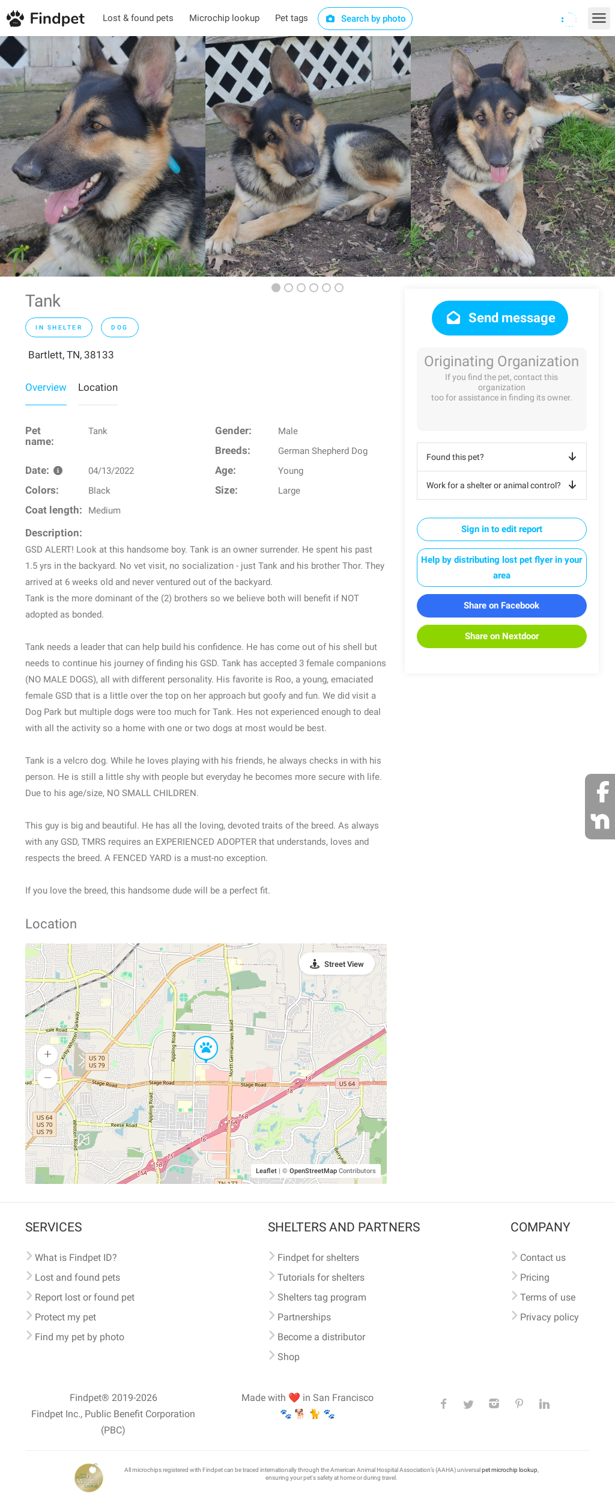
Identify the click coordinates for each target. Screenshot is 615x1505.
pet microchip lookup (510, 1470)
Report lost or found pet (85, 1297)
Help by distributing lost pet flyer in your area (501, 567)
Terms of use (547, 1297)
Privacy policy (549, 1317)
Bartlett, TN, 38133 (71, 355)
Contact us (543, 1257)
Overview (46, 387)
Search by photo (365, 18)
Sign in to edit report (501, 529)
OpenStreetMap (313, 1171)
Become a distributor (321, 1337)
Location (98, 387)
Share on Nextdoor (502, 636)
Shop (288, 1356)
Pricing (535, 1277)
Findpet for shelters (318, 1257)
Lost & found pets (138, 18)
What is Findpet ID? (76, 1257)
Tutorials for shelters (321, 1277)
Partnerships (304, 1317)
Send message (500, 317)
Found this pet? (503, 457)
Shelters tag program (321, 1297)
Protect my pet (65, 1317)
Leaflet (266, 1171)
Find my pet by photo (79, 1337)
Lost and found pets (77, 1277)
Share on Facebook (501, 605)
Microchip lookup (224, 18)
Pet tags (291, 18)
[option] (102, 156)
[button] (197, 1036)
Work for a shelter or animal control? (503, 485)
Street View (344, 964)
